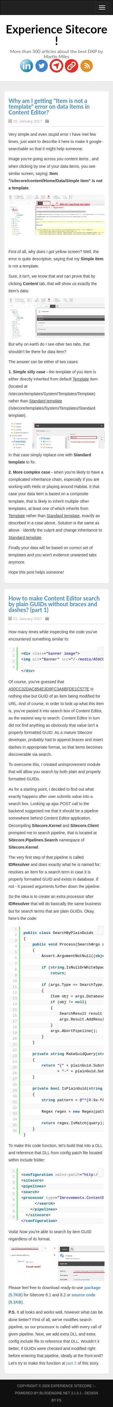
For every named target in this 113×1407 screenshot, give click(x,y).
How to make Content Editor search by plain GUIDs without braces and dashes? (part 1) (53, 604)
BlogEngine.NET (54, 1393)
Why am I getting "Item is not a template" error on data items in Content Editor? (49, 106)
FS (59, 1400)
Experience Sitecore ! (57, 35)
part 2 (71, 1363)
